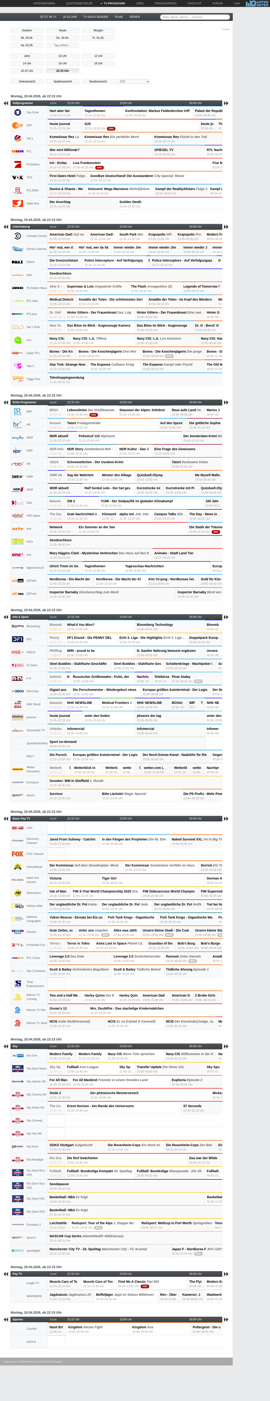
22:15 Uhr (62, 70)
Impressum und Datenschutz (19, 1361)
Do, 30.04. (62, 37)
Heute (62, 30)
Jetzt (27, 56)
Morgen (98, 30)
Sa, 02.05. (27, 45)
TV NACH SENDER (95, 17)
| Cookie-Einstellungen (49, 1361)
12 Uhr (98, 56)
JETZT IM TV (48, 17)
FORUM (216, 3)
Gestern (27, 30)
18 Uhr (98, 63)
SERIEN (134, 17)
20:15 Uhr (27, 70)
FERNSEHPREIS (164, 3)
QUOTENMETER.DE (77, 3)
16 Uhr (62, 63)
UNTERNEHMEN (42, 3)
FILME (119, 17)
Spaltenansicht (63, 81)
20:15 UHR (70, 17)
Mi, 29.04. (27, 37)
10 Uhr (62, 56)
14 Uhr (27, 63)
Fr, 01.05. (98, 37)
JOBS (138, 3)
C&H (235, 3)
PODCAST (193, 3)
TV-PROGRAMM (113, 3)
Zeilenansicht (27, 81)
